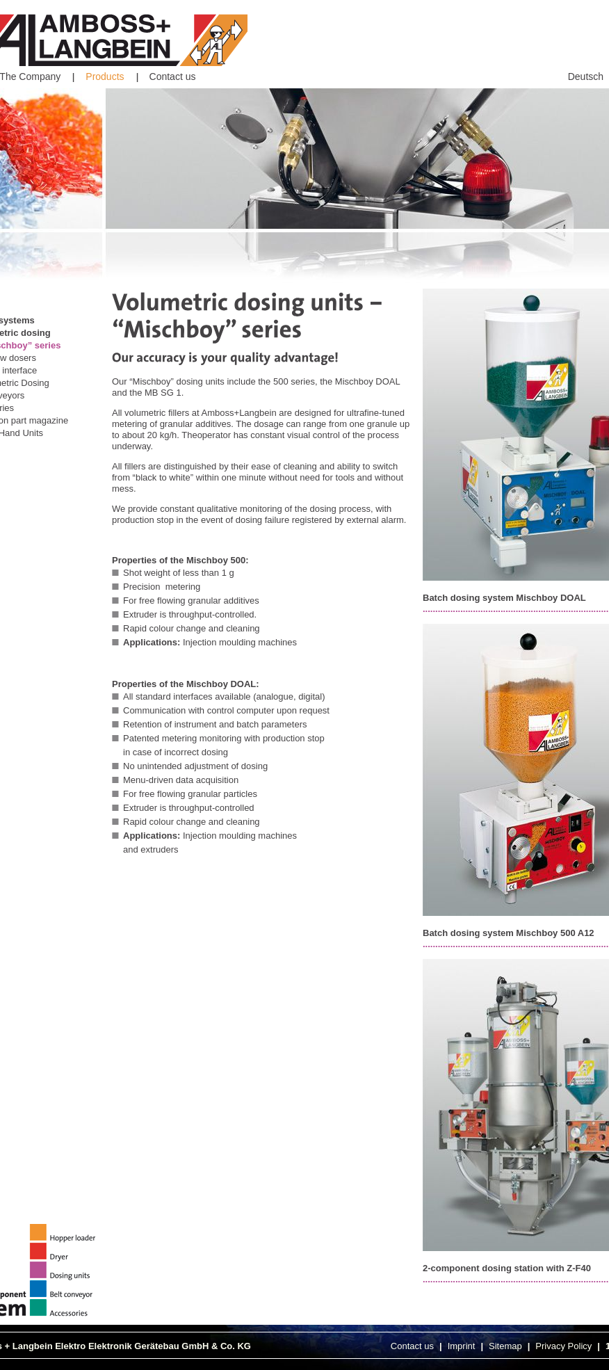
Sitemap (505, 1346)
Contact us (172, 76)
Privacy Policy (563, 1346)
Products (105, 76)
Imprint (462, 1346)
